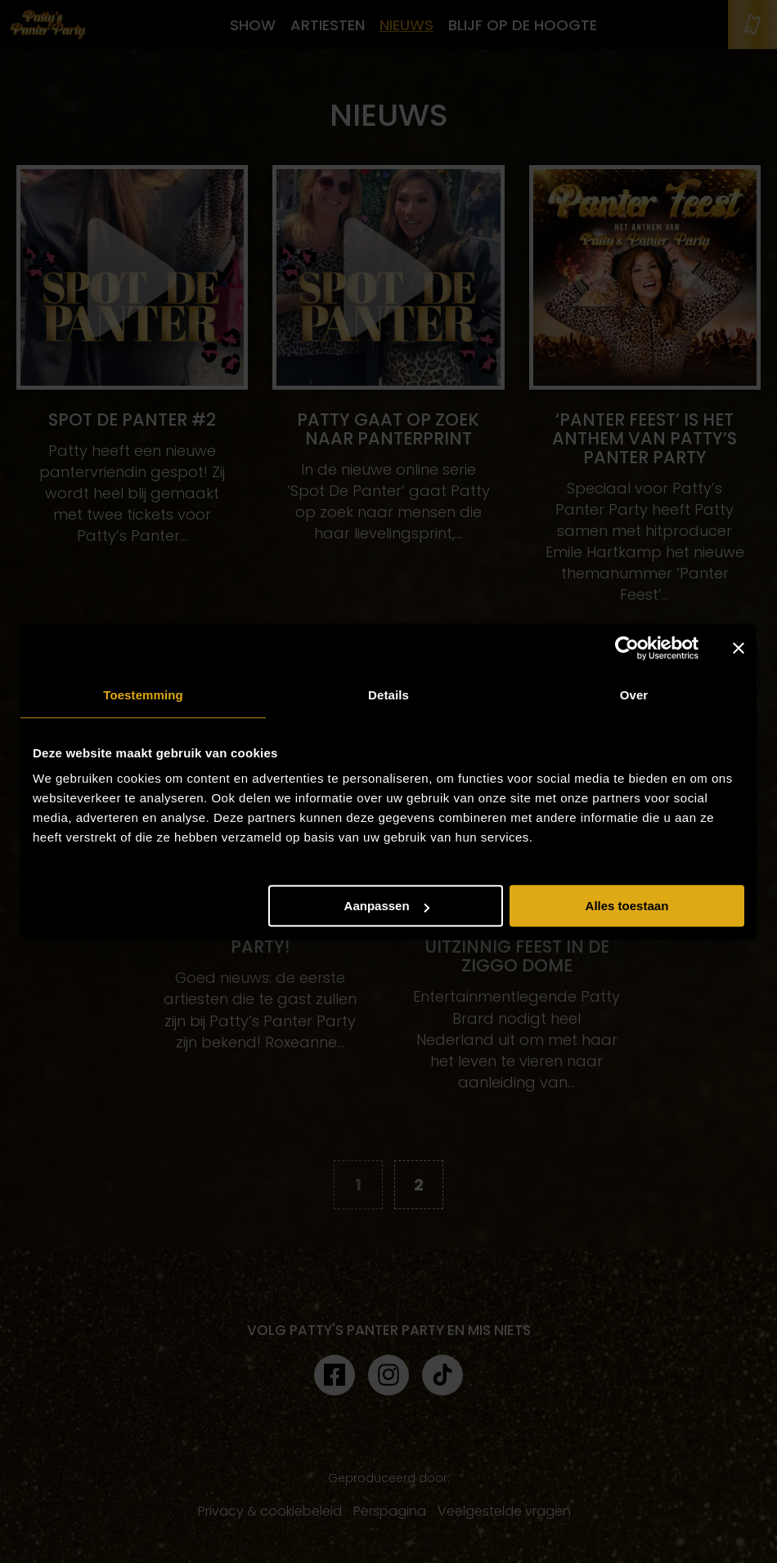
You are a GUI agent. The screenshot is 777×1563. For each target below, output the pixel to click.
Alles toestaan (627, 906)
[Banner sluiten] (738, 648)
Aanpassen (386, 906)
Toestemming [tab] (143, 695)
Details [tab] (388, 695)
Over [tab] (634, 695)
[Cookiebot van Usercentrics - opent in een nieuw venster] (626, 648)
